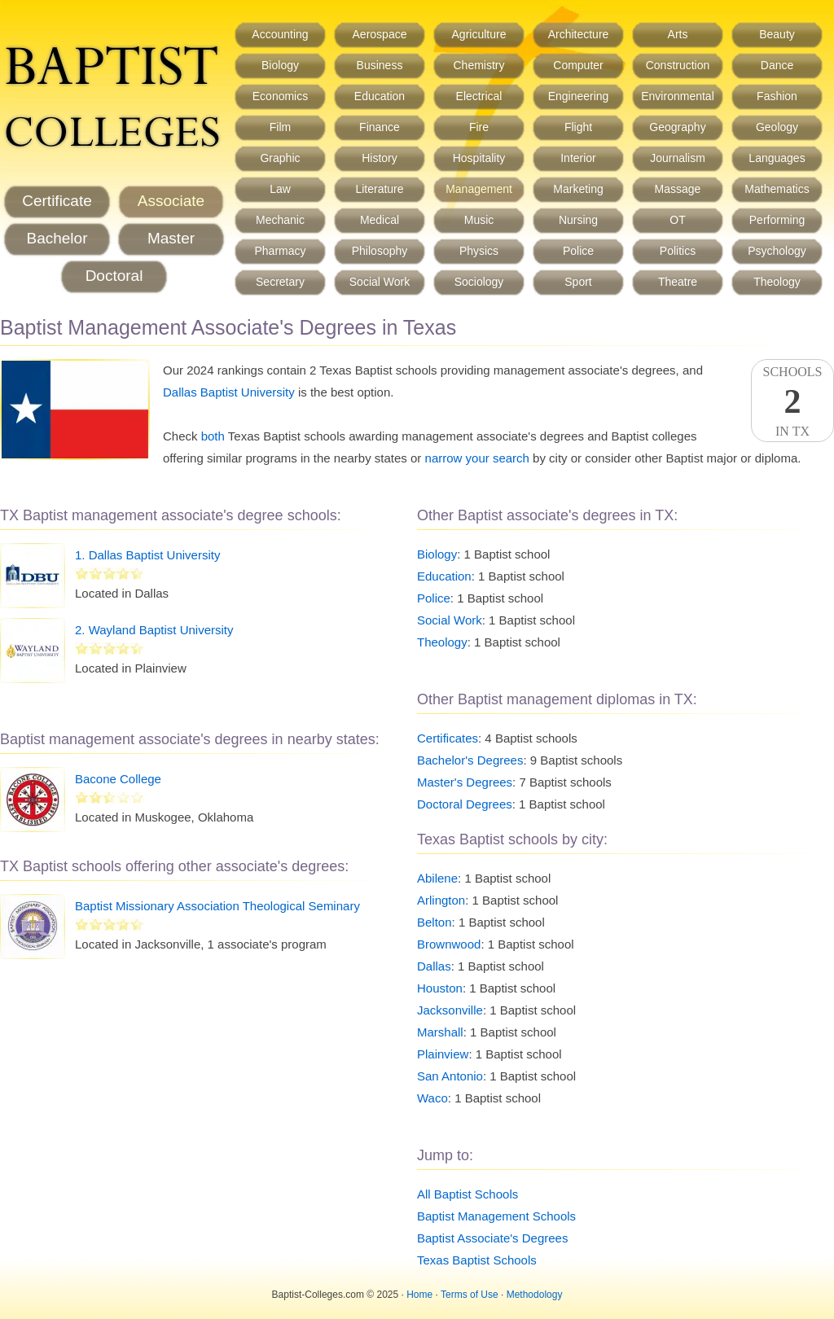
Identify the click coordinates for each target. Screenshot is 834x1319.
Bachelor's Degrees (470, 760)
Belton (434, 922)
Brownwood (449, 944)
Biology (280, 65)
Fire (479, 127)
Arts (678, 34)
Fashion (777, 96)
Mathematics (776, 188)
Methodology (535, 1294)
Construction (678, 65)
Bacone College (118, 779)
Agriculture (479, 34)
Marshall (440, 1032)
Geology (777, 127)
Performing (777, 219)
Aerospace (380, 34)
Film (280, 127)
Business (380, 65)
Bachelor (57, 238)
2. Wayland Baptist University (154, 630)
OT (677, 219)
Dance (777, 65)
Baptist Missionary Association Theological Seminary (217, 906)
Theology (777, 281)
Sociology (479, 281)
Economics (280, 96)
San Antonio (450, 1076)
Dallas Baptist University (229, 392)
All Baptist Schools (467, 1194)
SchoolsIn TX (792, 401)
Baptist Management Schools (496, 1216)
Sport (577, 281)
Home (419, 1294)
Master (171, 238)
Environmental (677, 96)
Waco (432, 1098)
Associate (171, 200)
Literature (379, 188)
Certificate (57, 200)
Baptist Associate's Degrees (492, 1238)
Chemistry (478, 65)
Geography (677, 127)
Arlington (441, 900)
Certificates (447, 738)
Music (479, 219)
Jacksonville (450, 1010)
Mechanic (280, 219)
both (213, 436)
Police (578, 250)
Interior (578, 157)
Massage (678, 188)
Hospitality (479, 157)
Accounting (280, 34)
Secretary (280, 281)
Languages (776, 157)
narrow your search (477, 458)
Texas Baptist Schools (477, 1260)
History (379, 157)
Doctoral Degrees (464, 804)
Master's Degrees (464, 782)
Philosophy (380, 250)
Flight (578, 127)
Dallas (434, 966)
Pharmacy (279, 250)
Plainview (442, 1054)
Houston (440, 988)
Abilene (437, 878)
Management (479, 188)
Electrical (479, 96)
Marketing (578, 188)
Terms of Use (469, 1294)
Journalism (677, 157)
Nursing (578, 219)
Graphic (280, 157)
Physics (478, 250)
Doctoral (114, 275)
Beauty (777, 34)
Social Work (379, 281)
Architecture (578, 34)
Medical (379, 219)
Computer (578, 65)
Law (280, 188)
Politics (678, 250)
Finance (379, 127)
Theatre (677, 281)
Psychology (777, 250)
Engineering (578, 96)
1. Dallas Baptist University (147, 555)
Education (379, 96)
